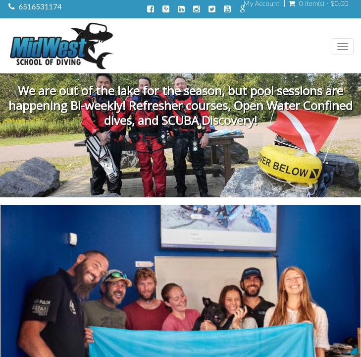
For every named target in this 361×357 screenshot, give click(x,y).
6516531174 (40, 6)
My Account (261, 3)
